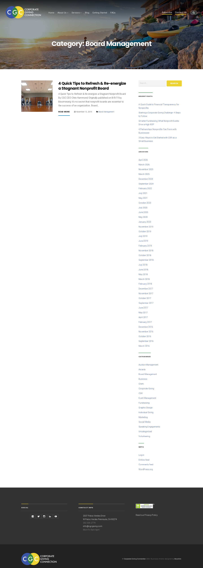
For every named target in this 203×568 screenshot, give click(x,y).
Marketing (143, 413)
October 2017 (145, 296)
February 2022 (145, 189)
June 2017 (143, 305)
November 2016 (146, 329)
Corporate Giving (146, 385)
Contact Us (181, 12)
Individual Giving (146, 408)
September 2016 (146, 338)
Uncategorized (145, 427)
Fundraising (144, 399)
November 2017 (146, 291)
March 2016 (144, 343)
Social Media (144, 417)
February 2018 (145, 282)
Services (76, 12)
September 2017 (146, 301)
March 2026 (144, 165)
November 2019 (146, 226)
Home (51, 12)
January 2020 (145, 221)
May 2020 (143, 217)
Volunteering (144, 431)
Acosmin (177, 553)
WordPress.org (146, 464)
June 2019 (143, 240)
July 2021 (143, 194)
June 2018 (143, 268)
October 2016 (145, 333)
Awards (142, 366)
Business (143, 375)
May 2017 (143, 310)
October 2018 (145, 254)
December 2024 (146, 180)
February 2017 (145, 319)
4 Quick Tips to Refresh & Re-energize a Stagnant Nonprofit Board (92, 88)
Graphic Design (146, 403)
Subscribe (167, 12)
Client (141, 380)
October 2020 (145, 203)
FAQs (112, 12)
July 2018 (143, 263)
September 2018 (146, 259)
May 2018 (143, 273)
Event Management (147, 394)
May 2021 (143, 198)
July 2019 (143, 235)
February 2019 (145, 245)
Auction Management (148, 361)
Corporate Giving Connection (134, 553)
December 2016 (146, 324)
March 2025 (144, 175)
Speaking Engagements (149, 422)
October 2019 (145, 231)
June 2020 (143, 212)
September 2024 (146, 184)
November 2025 (146, 170)
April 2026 (143, 161)
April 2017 (143, 315)
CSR (141, 389)
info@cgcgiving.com (92, 521)
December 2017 (146, 287)
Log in (141, 450)
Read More (64, 114)
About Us (62, 12)
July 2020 (143, 208)
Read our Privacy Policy (147, 510)
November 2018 (146, 249)
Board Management (106, 114)
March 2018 (144, 278)
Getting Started (99, 12)
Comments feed (146, 459)
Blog (87, 12)
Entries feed (144, 455)
